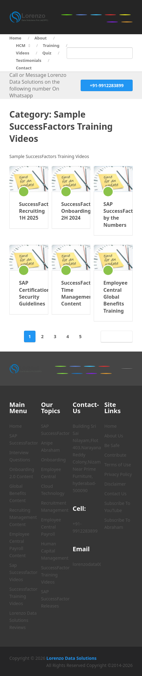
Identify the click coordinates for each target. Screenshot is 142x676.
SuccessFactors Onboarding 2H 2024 (71, 211)
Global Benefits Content (17, 493)
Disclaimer (115, 484)
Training (51, 45)
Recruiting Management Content (23, 517)
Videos (22, 53)
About (41, 38)
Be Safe (112, 445)
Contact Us (115, 494)
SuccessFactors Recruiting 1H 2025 (29, 211)
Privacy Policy (118, 474)
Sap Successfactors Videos (24, 572)
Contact (24, 68)
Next (115, 336)
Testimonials (28, 60)
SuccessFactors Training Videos (56, 575)
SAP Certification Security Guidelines (29, 293)
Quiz (46, 53)
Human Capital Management (55, 551)
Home (15, 38)
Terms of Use (117, 465)
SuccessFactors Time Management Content (71, 293)
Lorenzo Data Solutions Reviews (23, 620)
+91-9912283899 (107, 85)
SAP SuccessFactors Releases (56, 599)
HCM (21, 45)
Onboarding (53, 460)
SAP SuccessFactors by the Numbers (113, 214)
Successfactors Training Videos (24, 596)
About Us (113, 436)
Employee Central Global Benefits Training (113, 296)
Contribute (115, 455)
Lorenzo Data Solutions (71, 658)
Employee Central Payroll (51, 527)
